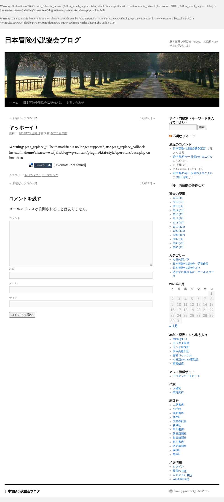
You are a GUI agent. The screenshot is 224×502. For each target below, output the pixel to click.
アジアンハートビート (186, 376)
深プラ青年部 (59, 133)
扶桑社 (177, 417)
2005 (178, 247)
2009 (179, 230)
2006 (178, 243)
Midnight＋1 (180, 339)
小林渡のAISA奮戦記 (185, 359)
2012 (178, 218)
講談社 (177, 450)
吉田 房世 (182, 177)
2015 (178, 206)
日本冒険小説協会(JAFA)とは (42, 102)
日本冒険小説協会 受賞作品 (190, 263)
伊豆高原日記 (181, 351)
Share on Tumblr (43, 165)
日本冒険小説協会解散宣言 (189, 148)
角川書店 (178, 441)
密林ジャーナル (182, 355)
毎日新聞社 (180, 437)
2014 (178, 210)
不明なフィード (184, 136)
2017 (177, 197)
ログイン (178, 466)
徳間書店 (178, 413)
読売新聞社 (180, 446)
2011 (178, 222)
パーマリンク (50, 175)
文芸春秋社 (180, 421)
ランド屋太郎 (181, 347)
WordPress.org (181, 479)
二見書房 (178, 404)
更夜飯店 (178, 363)
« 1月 (173, 326)
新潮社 (177, 425)
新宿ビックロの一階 (23, 118)
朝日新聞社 (180, 433)
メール (13, 283)
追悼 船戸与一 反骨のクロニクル (193, 156)
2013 (178, 214)
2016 (178, 202)
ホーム (14, 102)
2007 (178, 239)
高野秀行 (178, 392)
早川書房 (178, 429)
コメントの (182, 475)
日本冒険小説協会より (186, 267)
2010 (179, 226)
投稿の (180, 470)
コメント (14, 218)
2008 (179, 234)
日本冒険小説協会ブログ (43, 40)
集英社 (177, 454)
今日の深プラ (32, 175)
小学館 (177, 409)
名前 (12, 269)
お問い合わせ (75, 102)
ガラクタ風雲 (181, 343)
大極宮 (177, 388)
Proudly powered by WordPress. (191, 491)
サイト (13, 297)
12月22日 (147, 118)
